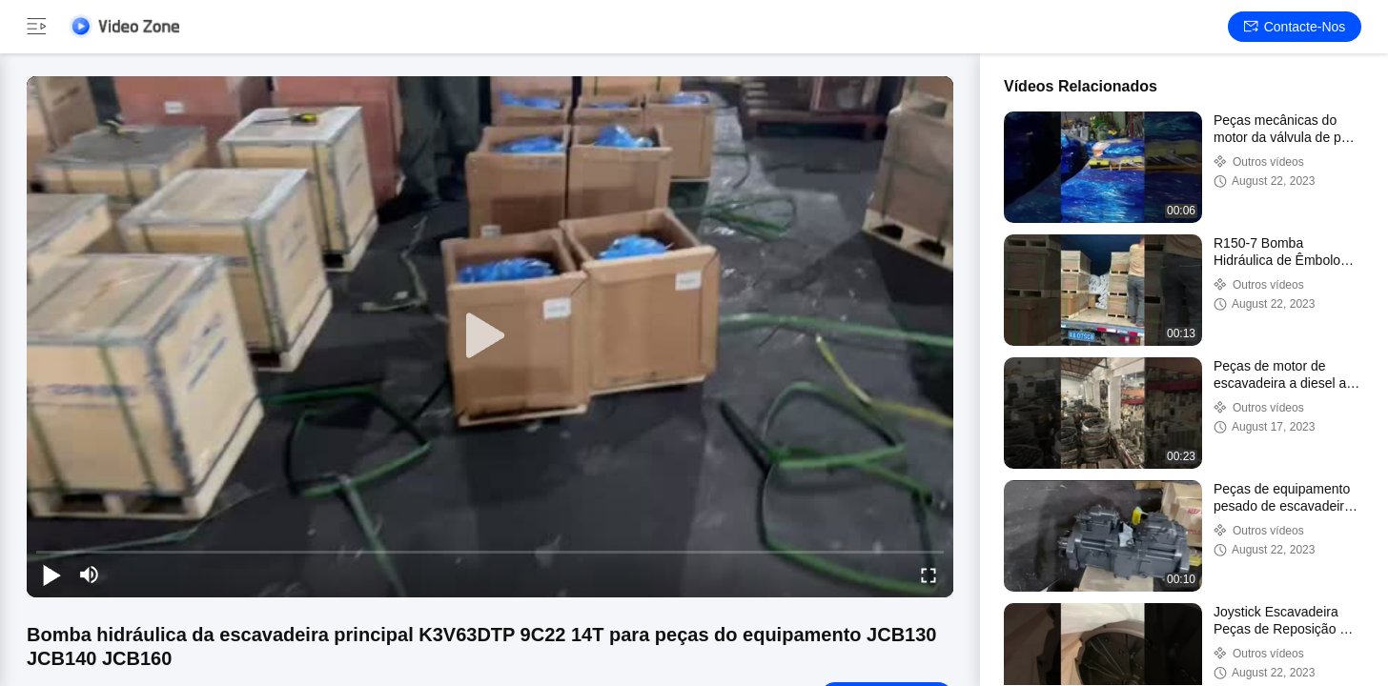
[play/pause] (51, 574)
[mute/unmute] (90, 574)
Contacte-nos (1295, 26)
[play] (490, 336)
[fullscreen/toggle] (928, 574)
